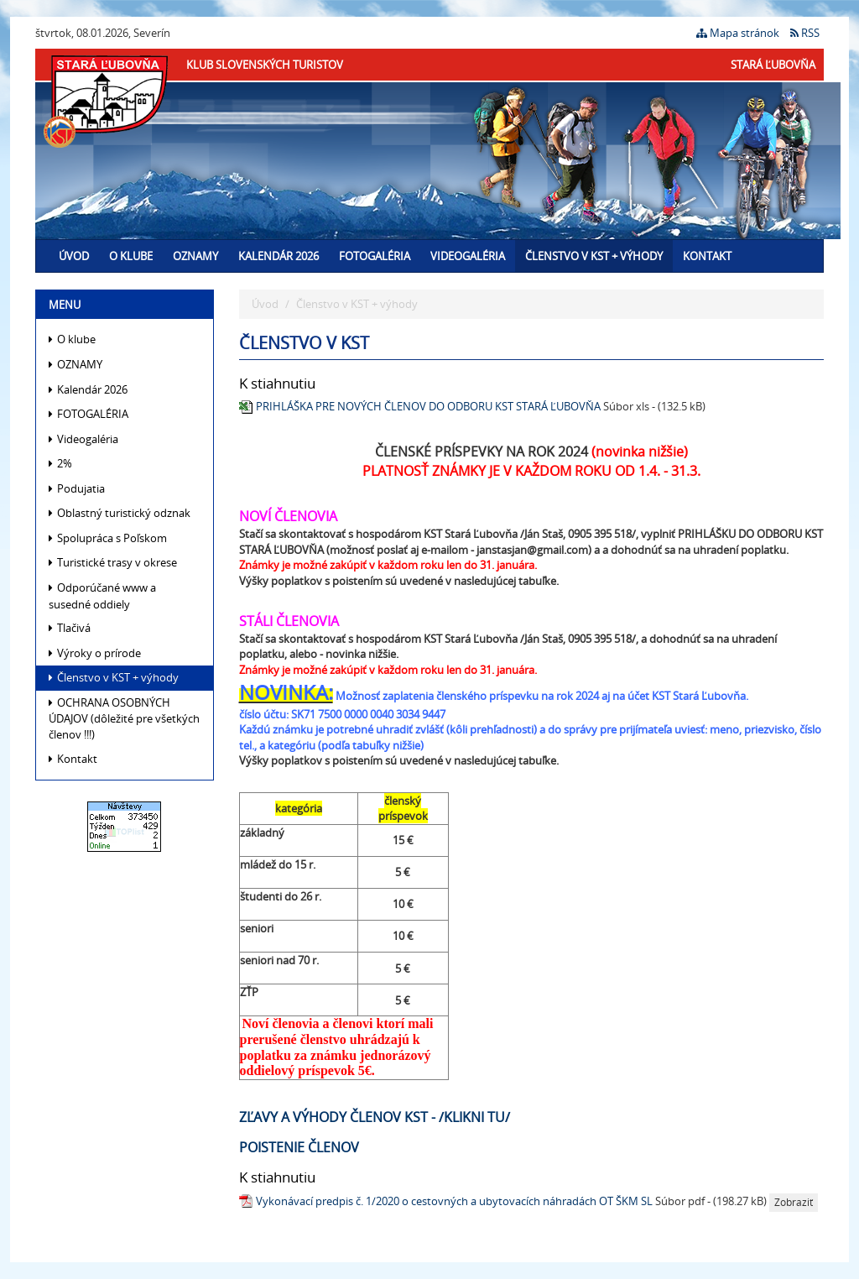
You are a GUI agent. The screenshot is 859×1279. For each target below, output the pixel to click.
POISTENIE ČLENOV (299, 1147)
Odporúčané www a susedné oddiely (102, 596)
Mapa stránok (737, 32)
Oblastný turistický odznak (119, 512)
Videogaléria (467, 256)
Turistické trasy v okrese (113, 562)
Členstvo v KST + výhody (594, 256)
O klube (131, 256)
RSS (805, 32)
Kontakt (707, 256)
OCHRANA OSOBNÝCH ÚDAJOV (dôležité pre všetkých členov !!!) (124, 718)
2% (60, 463)
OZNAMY (195, 256)
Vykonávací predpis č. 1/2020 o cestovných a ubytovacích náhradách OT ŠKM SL (454, 1201)
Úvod (74, 256)
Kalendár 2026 (278, 256)
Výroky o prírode (95, 652)
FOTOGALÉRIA (374, 256)
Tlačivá (70, 627)
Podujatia (77, 488)
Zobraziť (793, 1202)
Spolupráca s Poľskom (108, 538)
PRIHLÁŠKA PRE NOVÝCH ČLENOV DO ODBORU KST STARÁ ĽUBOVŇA (428, 406)
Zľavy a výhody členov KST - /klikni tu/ (374, 1117)
